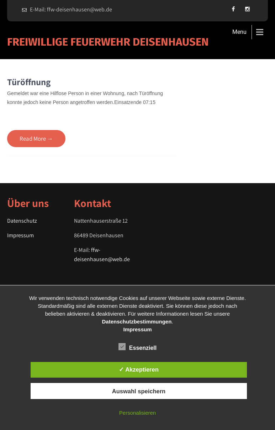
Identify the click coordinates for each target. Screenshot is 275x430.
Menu (239, 32)
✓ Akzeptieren (139, 369)
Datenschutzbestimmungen (136, 321)
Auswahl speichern (138, 391)
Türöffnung (29, 82)
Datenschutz (22, 220)
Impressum (20, 235)
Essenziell (137, 346)
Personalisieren (137, 413)
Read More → (36, 139)
